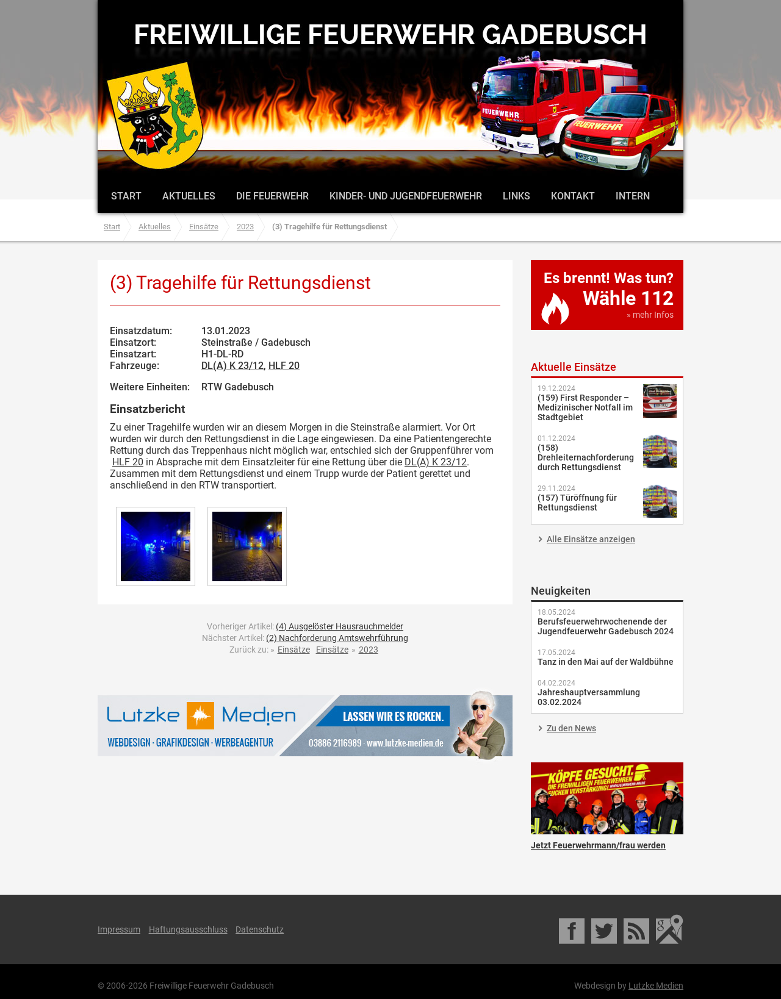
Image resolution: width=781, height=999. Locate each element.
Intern (633, 196)
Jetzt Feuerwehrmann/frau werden (607, 798)
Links (516, 196)
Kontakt (573, 196)
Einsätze (203, 226)
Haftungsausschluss (188, 929)
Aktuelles (188, 196)
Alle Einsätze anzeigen (591, 539)
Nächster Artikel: (305, 638)
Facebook (572, 929)
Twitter (605, 929)
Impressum (119, 929)
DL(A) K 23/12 (232, 365)
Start (126, 196)
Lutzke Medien (305, 725)
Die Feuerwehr (272, 196)
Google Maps (669, 929)
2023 (245, 226)
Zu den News (571, 728)
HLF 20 (284, 365)
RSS (637, 929)
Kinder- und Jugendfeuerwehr (405, 196)
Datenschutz (260, 929)
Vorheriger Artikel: (305, 626)
